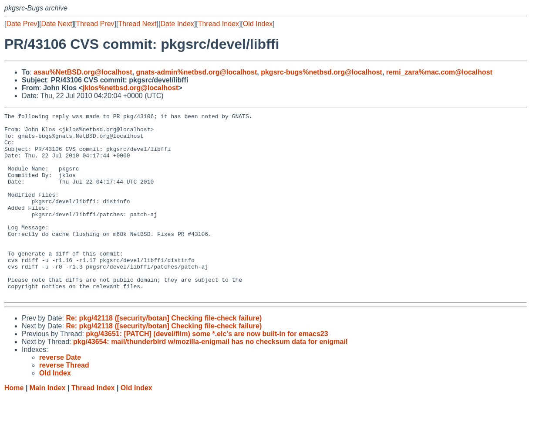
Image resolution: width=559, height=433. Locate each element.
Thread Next (137, 23)
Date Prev (21, 23)
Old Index (258, 23)
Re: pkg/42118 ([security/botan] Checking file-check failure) (164, 354)
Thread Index (218, 23)
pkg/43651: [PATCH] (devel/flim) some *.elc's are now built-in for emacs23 (207, 370)
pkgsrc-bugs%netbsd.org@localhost (321, 72)
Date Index (177, 23)
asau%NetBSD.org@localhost (83, 72)
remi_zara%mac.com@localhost (439, 72)
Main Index (48, 424)
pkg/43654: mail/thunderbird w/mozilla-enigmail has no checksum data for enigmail (210, 378)
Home (14, 424)
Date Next (56, 23)
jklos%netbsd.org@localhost (130, 88)
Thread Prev (95, 23)
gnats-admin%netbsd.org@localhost (196, 72)
